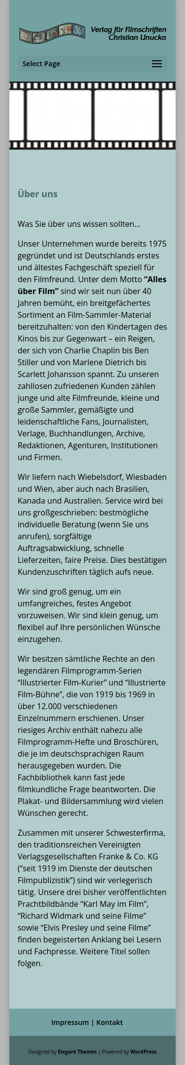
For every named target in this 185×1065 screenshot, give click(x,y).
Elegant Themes (77, 1051)
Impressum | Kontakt (87, 1022)
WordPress (143, 1051)
